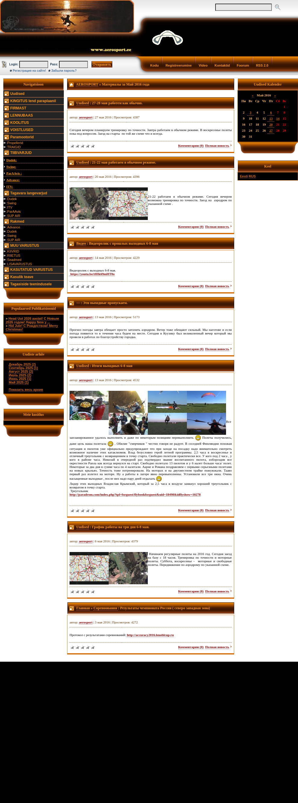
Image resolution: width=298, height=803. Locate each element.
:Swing (11, 203)
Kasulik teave (21, 277)
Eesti (244, 176)
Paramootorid (22, 137)
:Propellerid (14, 143)
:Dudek (11, 199)
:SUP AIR (13, 216)
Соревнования (105, 608)
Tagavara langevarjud (28, 193)
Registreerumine (179, 65)
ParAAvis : (14, 173)
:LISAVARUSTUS (19, 264)
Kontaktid (222, 65)
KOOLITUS (19, 123)
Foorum (243, 65)
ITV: (9, 186)
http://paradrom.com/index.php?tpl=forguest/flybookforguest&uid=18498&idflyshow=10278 (135, 494)
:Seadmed (13, 260)
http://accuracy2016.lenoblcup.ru (150, 635)
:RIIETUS (13, 255)
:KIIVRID (12, 251)
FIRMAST (18, 108)
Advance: (13, 180)
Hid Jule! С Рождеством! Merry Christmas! (32, 327)
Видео (81, 243)
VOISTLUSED (21, 130)
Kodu (154, 65)
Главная (83, 608)
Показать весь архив (26, 389)
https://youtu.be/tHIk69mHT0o (92, 274)
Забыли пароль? (64, 70)
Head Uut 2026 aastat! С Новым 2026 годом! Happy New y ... (32, 320)
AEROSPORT (87, 84)
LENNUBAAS (21, 115)
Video (203, 65)
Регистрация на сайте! (29, 70)
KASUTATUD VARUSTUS (31, 270)
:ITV (9, 207)
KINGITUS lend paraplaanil (33, 101)
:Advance (13, 227)
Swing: (11, 166)
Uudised (17, 94)
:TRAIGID (13, 147)
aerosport (85, 117)
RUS (252, 176)
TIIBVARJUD (21, 153)
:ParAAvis (13, 211)
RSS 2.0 (262, 65)
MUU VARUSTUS (24, 245)
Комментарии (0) (190, 145)
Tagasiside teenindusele (31, 284)
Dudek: (11, 160)
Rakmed (17, 221)
